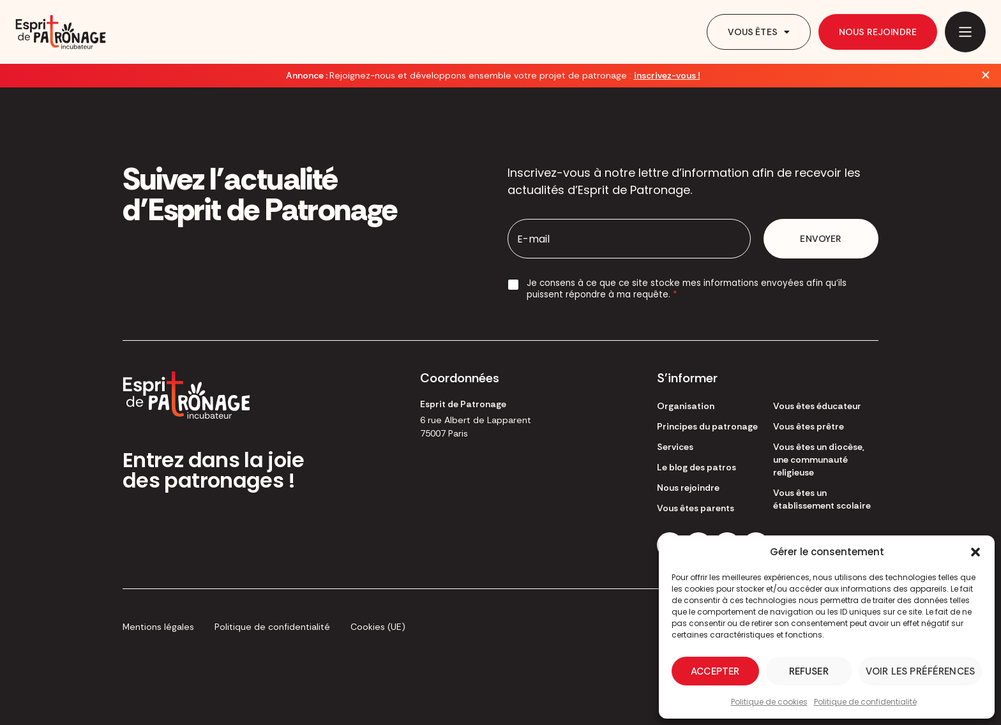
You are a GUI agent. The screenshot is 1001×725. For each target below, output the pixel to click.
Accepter (715, 671)
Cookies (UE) (377, 626)
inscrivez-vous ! (667, 75)
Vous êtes (759, 32)
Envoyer (820, 238)
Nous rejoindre (878, 32)
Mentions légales (158, 626)
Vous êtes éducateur (817, 406)
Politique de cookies (769, 701)
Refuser (809, 671)
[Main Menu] (965, 31)
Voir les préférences (920, 671)
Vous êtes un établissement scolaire (822, 499)
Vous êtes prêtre (808, 426)
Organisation (685, 406)
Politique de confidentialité (865, 701)
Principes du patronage (707, 426)
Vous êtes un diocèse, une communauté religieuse (818, 459)
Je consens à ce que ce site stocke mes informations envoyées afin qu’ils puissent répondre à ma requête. (687, 289)
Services (675, 446)
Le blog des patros (696, 467)
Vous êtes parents (695, 508)
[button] (975, 552)
